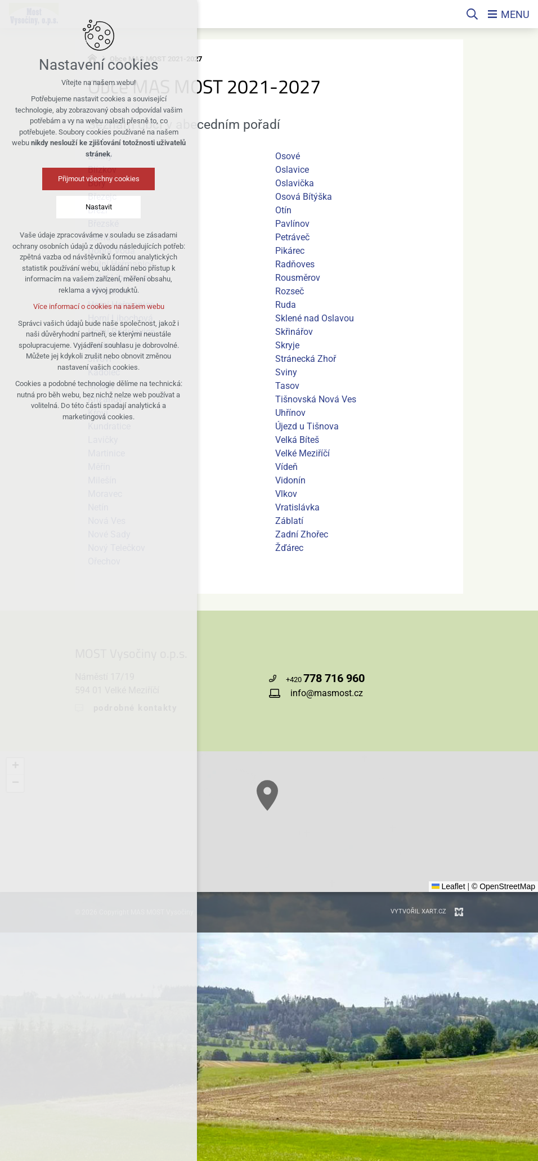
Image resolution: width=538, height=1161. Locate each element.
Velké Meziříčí (302, 453)
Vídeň (286, 466)
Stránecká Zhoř (305, 358)
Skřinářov (294, 331)
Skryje (287, 345)
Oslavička (294, 183)
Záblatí (289, 520)
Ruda (285, 304)
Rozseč (289, 291)
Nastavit (67, 207)
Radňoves (295, 264)
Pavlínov (292, 223)
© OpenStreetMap (503, 886)
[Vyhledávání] (472, 14)
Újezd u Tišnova (307, 426)
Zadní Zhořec (301, 534)
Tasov (287, 385)
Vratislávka (297, 507)
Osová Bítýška (303, 196)
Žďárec (289, 548)
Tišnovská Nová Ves (315, 399)
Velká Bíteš (297, 439)
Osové (287, 156)
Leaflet (448, 886)
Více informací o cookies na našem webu (67, 306)
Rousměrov (297, 277)
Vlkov (286, 493)
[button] (317, 831)
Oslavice (292, 169)
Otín (283, 210)
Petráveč (292, 237)
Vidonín (290, 480)
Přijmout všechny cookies (67, 178)
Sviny (286, 372)
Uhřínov (290, 412)
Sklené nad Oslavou (314, 318)
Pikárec (289, 250)
